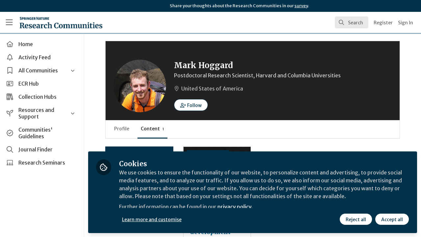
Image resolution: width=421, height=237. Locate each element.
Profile (121, 129)
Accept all (392, 220)
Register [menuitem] (383, 23)
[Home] (61, 22)
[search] (351, 22)
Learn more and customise (152, 220)
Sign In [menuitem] (405, 23)
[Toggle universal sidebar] (9, 22)
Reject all (356, 220)
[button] (191, 105)
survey (301, 6)
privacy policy (234, 206)
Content (152, 129)
